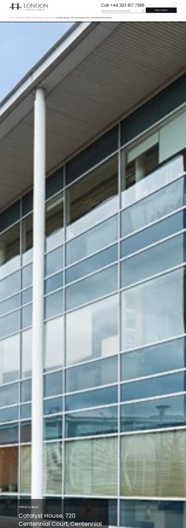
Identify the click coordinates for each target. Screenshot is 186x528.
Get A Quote (161, 10)
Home (12, 17)
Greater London (24, 17)
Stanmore (49, 17)
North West (38, 17)
